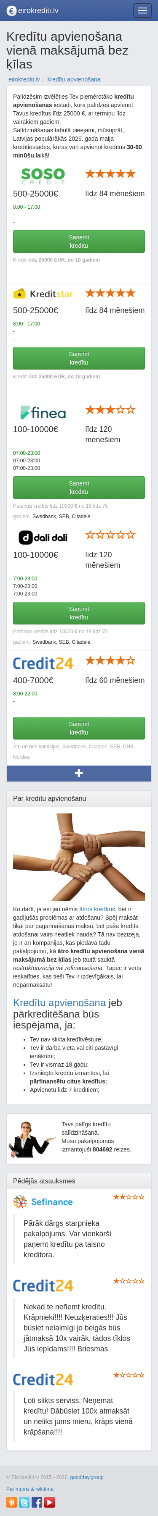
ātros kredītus (97, 909)
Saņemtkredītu (79, 241)
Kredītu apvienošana (59, 1002)
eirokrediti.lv (38, 10)
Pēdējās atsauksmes (44, 1181)
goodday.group (87, 1477)
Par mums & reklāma (30, 1489)
